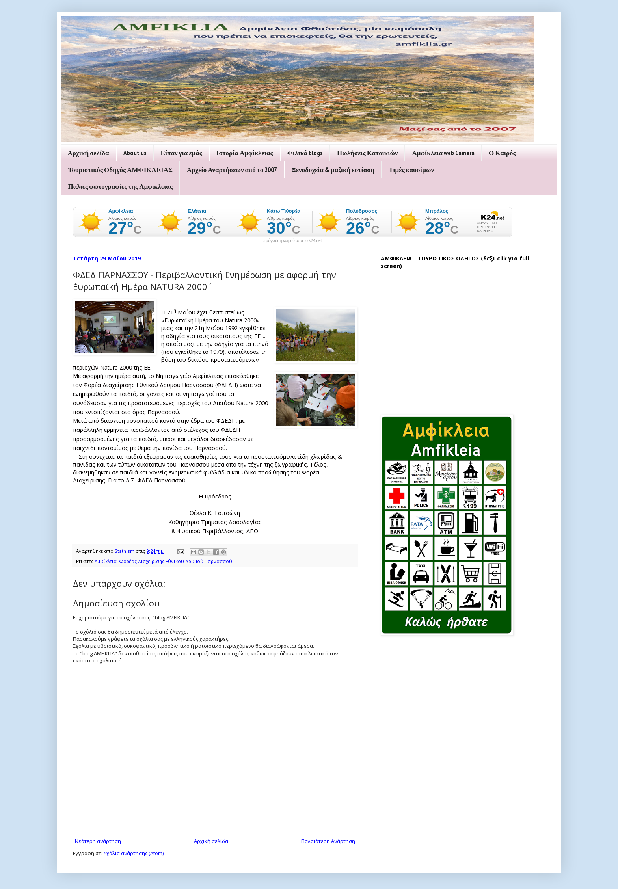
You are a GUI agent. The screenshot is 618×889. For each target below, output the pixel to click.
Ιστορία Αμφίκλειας (244, 153)
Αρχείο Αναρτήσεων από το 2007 (232, 170)
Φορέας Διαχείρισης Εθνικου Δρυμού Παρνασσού (175, 561)
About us (135, 153)
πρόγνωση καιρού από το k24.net (292, 241)
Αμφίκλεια (106, 561)
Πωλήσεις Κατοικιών (367, 153)
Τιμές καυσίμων (411, 170)
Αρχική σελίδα (88, 153)
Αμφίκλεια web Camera (443, 153)
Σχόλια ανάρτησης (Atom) (134, 853)
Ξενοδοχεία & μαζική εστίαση (332, 170)
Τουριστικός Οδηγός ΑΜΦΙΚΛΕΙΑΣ (120, 170)
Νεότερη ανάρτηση (98, 840)
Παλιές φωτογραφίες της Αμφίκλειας (120, 186)
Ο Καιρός (502, 153)
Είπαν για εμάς (181, 153)
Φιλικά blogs (305, 153)
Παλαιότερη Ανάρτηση (328, 840)
